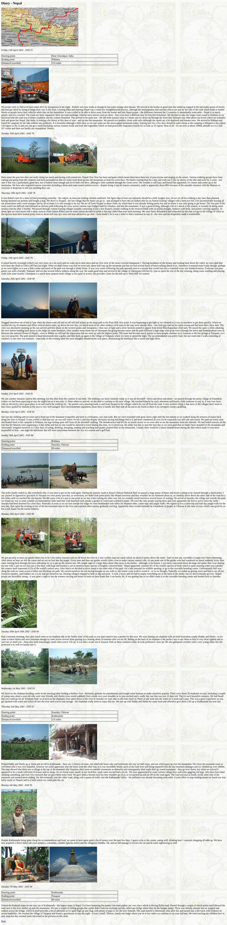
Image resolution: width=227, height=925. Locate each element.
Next (3, 921)
